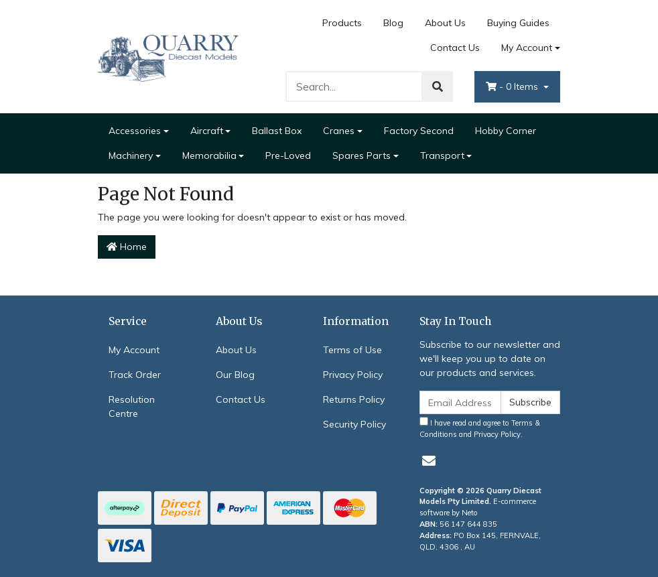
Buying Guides (518, 23)
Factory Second (419, 131)
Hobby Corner (505, 131)
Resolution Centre (132, 406)
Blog (393, 23)
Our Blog (235, 375)
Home (127, 247)
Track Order (135, 375)
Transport (442, 155)
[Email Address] (460, 402)
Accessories (135, 131)
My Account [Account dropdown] (526, 48)
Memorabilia (209, 155)
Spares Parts (361, 155)
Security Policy (354, 424)
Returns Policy (354, 399)
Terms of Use (352, 350)
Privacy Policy (353, 375)
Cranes (338, 131)
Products (342, 23)
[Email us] (429, 460)
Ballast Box (277, 131)
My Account (134, 350)
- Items (513, 86)
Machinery (131, 155)
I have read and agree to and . (479, 428)
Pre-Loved (288, 155)
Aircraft (206, 131)
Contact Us (455, 48)
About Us (445, 23)
